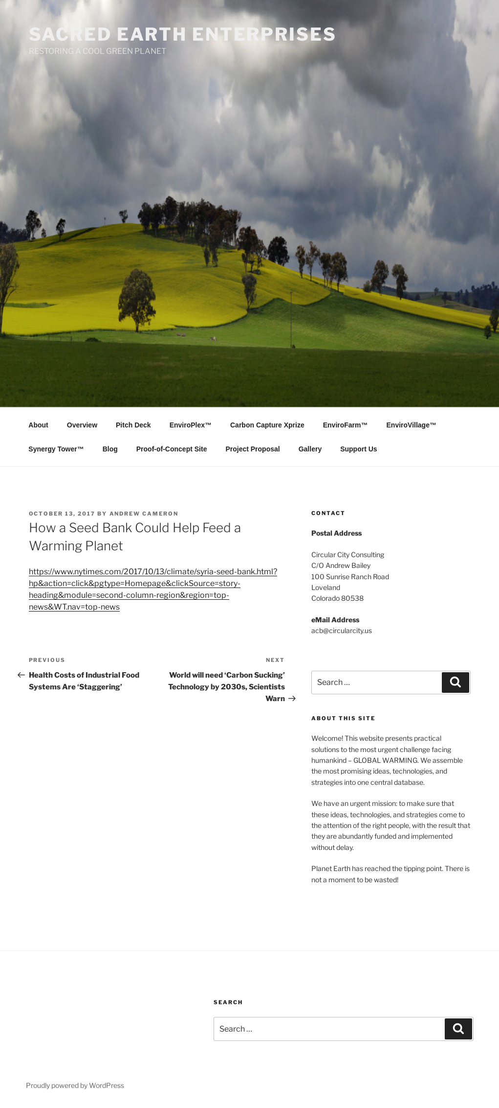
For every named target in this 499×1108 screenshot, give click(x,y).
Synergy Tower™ (56, 449)
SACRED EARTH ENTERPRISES (183, 34)
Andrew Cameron (144, 513)
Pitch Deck (133, 425)
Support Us (358, 449)
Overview (82, 425)
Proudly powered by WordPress (75, 1085)
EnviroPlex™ (191, 425)
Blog (110, 449)
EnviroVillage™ (411, 425)
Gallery (310, 449)
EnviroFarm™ (345, 425)
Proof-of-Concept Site (171, 449)
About (38, 425)
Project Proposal (252, 449)
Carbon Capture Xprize (267, 425)
